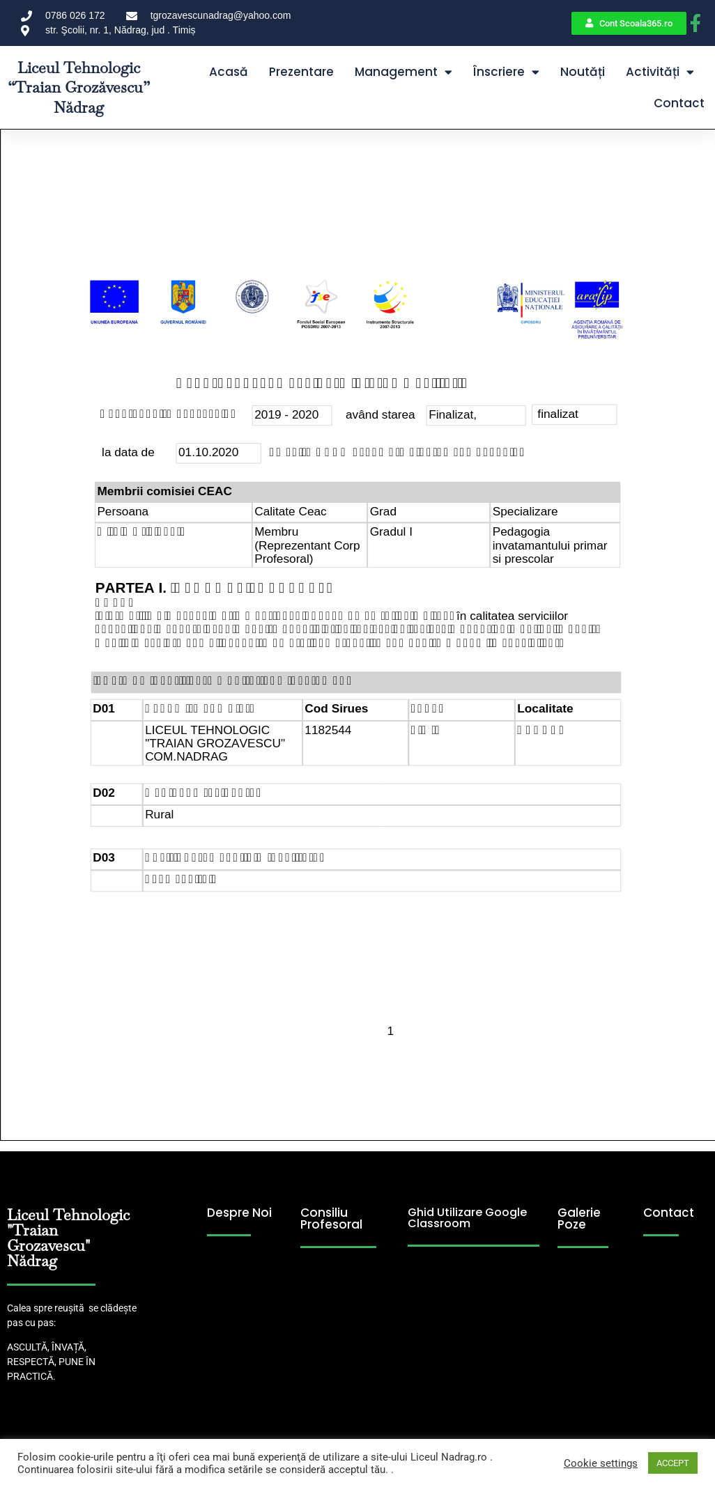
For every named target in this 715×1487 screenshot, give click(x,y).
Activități (660, 72)
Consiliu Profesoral (331, 1218)
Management (403, 72)
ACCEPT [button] (672, 1463)
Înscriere (506, 72)
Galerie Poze (579, 1218)
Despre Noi (239, 1212)
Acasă (228, 71)
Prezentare (301, 71)
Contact (679, 103)
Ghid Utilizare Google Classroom (467, 1217)
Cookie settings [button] (601, 1463)
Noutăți (582, 71)
